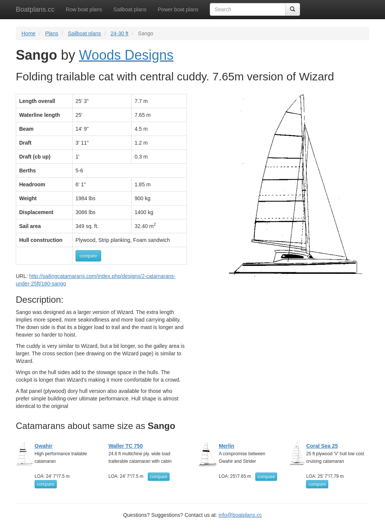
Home (28, 33)
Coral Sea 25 (322, 446)
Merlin (226, 446)
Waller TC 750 (125, 446)
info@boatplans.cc (240, 515)
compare (88, 255)
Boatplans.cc (35, 9)
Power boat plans (178, 9)
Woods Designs (126, 55)
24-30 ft (119, 33)
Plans (51, 33)
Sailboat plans (130, 9)
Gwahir (43, 446)
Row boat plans (84, 9)
